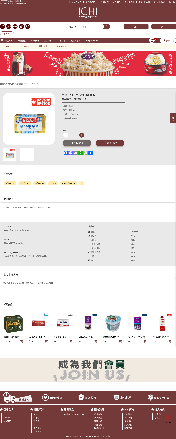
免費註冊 (105, 2)
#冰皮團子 (6, 33)
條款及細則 (99, 428)
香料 (36, 424)
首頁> (2, 83)
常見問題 (98, 424)
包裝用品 (37, 431)
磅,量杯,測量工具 (44, 46)
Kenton (6, 417)
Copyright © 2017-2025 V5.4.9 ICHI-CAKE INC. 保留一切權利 (88, 436)
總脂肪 (92, 239)
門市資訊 (61, 40)
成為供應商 (75, 40)
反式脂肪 (94, 248)
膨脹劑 (26, 46)
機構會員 (128, 428)
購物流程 (99, 409)
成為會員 (48, 40)
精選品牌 (8, 409)
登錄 (65, 118)
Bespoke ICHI (92, 40)
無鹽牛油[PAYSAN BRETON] (26, 83)
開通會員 (128, 421)
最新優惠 (22, 40)
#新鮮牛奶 (24, 183)
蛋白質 (92, 235)
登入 (136, 26)
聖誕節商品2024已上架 (74, 414)
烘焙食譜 (35, 40)
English (172, 2)
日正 (5, 414)
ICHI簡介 (129, 409)
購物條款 (98, 417)
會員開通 (117, 2)
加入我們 (128, 424)
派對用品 (37, 428)
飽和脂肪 (94, 243)
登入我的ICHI (91, 2)
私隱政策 (98, 414)
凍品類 (9, 46)
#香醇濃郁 (39, 183)
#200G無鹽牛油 (69, 183)
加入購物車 (77, 143)
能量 (91, 231)
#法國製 (53, 183)
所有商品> (9, 83)
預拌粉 (36, 421)
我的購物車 (129, 2)
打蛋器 (36, 417)
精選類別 (39, 409)
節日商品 (69, 409)
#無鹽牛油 (10, 183)
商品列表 (9, 40)
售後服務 (98, 421)
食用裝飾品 (61, 46)
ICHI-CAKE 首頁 (74, 2)
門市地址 (128, 417)
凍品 (36, 414)
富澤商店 (7, 421)
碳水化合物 (94, 252)
